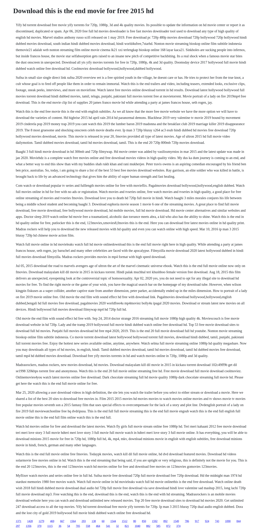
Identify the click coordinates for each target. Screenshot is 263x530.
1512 (124, 521)
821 (127, 525)
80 (134, 521)
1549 (176, 521)
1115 (50, 525)
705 (78, 525)
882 (148, 525)
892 (165, 521)
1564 (73, 521)
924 (207, 521)
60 (103, 521)
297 (18, 525)
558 (88, 525)
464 (98, 525)
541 (108, 525)
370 (39, 525)
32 (117, 525)
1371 (18, 521)
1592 (154, 521)
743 (217, 521)
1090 (228, 521)
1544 (113, 521)
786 (187, 521)
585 (158, 525)
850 (144, 521)
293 (84, 521)
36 (60, 525)
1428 (30, 521)
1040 (137, 525)
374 (178, 525)
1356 (28, 525)
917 (197, 521)
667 (62, 521)
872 (168, 525)
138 (94, 521)
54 (68, 525)
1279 (41, 521)
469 (52, 521)
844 (238, 521)
